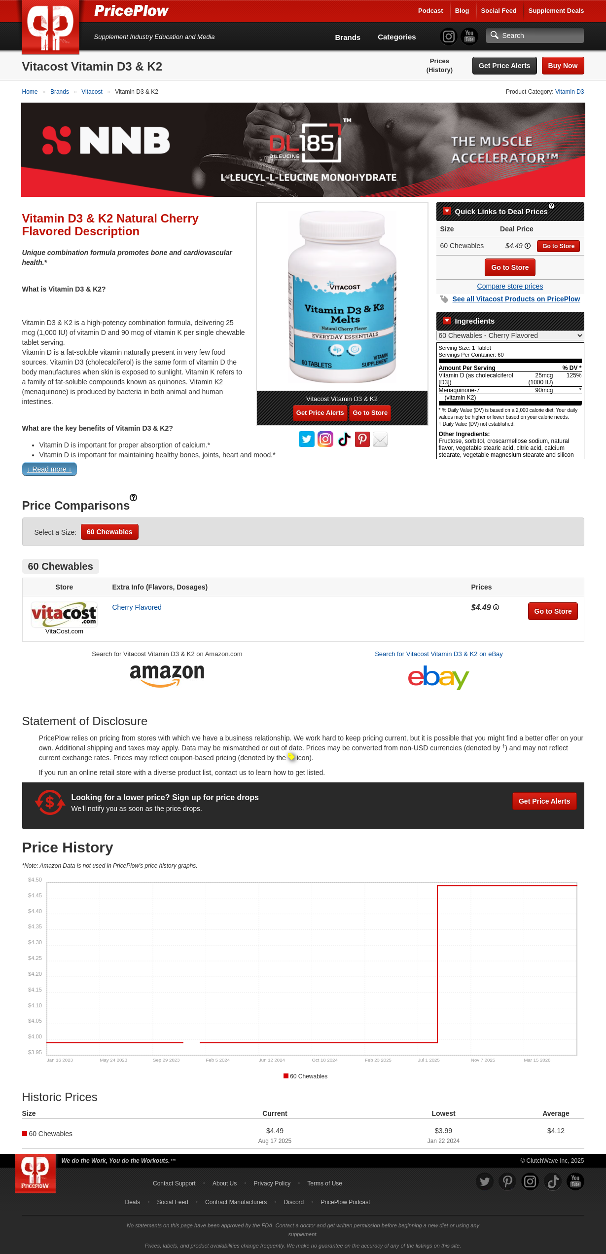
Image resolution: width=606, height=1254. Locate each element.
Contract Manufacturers (236, 1201)
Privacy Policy (271, 1182)
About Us (225, 1182)
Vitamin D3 (569, 91)
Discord (294, 1201)
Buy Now (563, 66)
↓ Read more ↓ (49, 468)
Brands (348, 37)
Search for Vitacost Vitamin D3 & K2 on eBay (439, 653)
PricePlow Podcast (345, 1201)
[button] (303, 470)
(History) (440, 70)
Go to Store (558, 245)
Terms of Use (324, 1182)
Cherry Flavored (137, 606)
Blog (462, 10)
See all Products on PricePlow (516, 298)
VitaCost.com (64, 630)
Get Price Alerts (505, 66)
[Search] (535, 35)
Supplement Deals (556, 10)
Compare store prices (510, 285)
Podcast (430, 10)
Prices (439, 61)
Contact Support (174, 1182)
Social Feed (499, 10)
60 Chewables (110, 531)
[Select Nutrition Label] (510, 334)
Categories (397, 37)
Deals (133, 1201)
